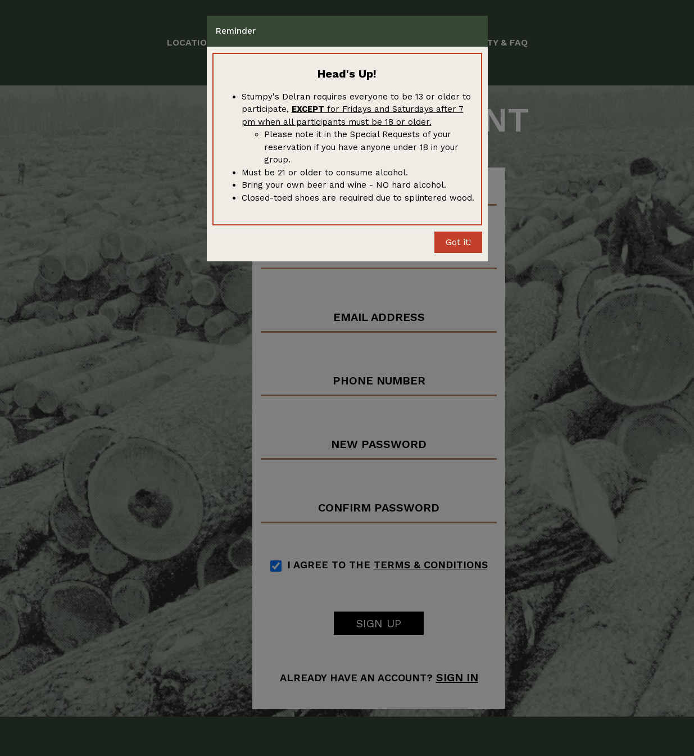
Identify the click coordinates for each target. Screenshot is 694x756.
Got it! (458, 242)
